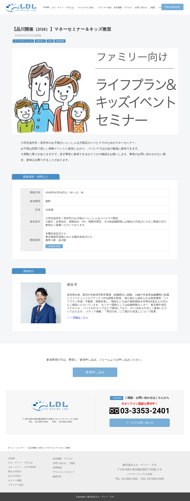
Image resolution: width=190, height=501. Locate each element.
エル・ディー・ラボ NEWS (22, 467)
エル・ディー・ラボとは (62, 7)
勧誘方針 (57, 476)
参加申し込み (95, 372)
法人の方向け (15, 475)
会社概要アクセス (63, 458)
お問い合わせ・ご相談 (145, 7)
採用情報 (57, 467)
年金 (50, 41)
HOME (46, 7)
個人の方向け (15, 471)
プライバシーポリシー (64, 472)
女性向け (40, 41)
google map (54, 246)
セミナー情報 (15, 480)
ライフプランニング (23, 41)
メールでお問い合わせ (139, 422)
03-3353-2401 (130, 478)
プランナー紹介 (105, 7)
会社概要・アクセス (123, 7)
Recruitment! (172, 6)
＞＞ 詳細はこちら (78, 317)
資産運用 (60, 41)
